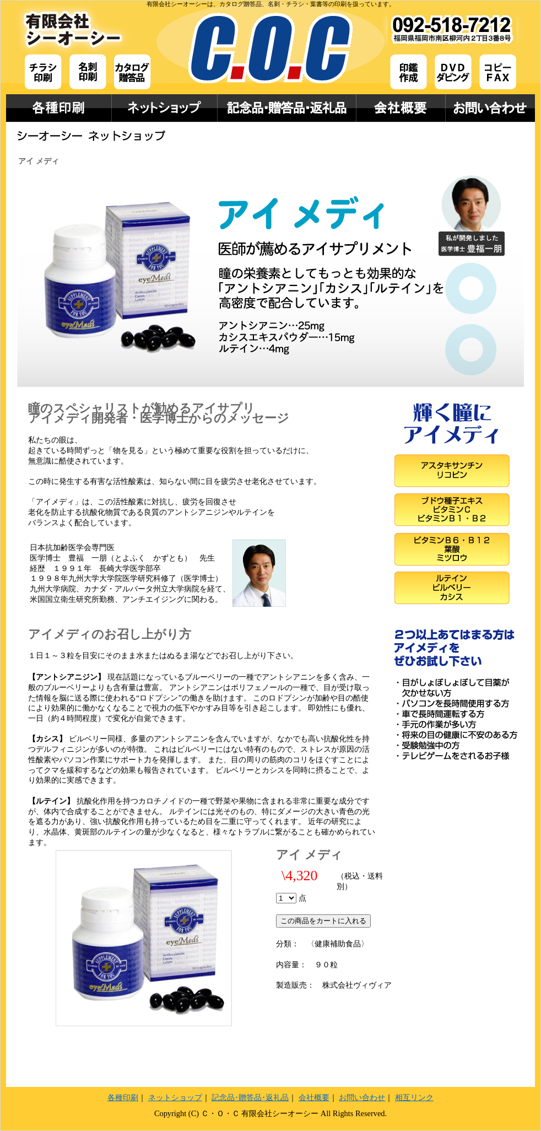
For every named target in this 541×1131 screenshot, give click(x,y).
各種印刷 (122, 1097)
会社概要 (314, 1097)
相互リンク (414, 1097)
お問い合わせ (362, 1097)
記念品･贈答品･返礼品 (250, 1097)
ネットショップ (175, 1097)
